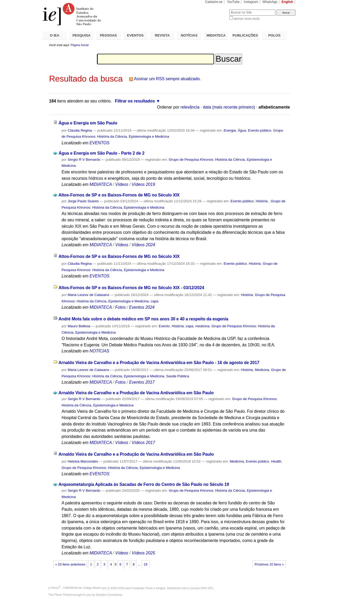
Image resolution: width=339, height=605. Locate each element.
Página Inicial (79, 45)
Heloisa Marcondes (83, 461)
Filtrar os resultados (135, 101)
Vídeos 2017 (143, 442)
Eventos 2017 (141, 382)
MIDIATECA (216, 35)
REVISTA (162, 35)
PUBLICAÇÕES (245, 35)
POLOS (274, 35)
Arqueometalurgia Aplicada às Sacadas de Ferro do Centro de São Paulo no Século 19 (144, 484)
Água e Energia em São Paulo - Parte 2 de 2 (101, 153)
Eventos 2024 (141, 307)
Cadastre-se (213, 2)
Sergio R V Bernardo (84, 160)
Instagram (251, 2)
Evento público (259, 130)
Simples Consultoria (109, 594)
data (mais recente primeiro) (229, 107)
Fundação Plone (142, 587)
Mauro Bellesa (79, 326)
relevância (190, 107)
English (287, 2)
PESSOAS (108, 35)
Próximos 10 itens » (269, 564)
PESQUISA (82, 35)
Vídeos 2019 (143, 184)
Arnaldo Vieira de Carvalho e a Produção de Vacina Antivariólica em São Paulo (136, 393)
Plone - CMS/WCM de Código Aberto (76, 587)
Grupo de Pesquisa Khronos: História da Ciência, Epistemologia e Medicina (120, 468)
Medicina (262, 370)
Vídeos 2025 (143, 553)
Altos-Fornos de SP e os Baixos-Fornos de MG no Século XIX (119, 195)
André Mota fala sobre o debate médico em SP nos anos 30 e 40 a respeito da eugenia (143, 319)
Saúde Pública (177, 376)
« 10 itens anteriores (70, 564)
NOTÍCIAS (189, 35)
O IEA (54, 35)
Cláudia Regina (80, 130)
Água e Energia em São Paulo (88, 123)
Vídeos (121, 184)
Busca (216, 9)
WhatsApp (269, 2)
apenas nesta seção (247, 18)
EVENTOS (135, 35)
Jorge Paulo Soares (83, 201)
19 (145, 564)
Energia (230, 130)
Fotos (120, 307)
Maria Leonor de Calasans (88, 295)
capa (154, 301)
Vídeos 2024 (143, 245)
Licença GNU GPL (201, 587)
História (262, 201)
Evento (164, 326)
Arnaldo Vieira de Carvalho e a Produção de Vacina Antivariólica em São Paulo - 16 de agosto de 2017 (159, 362)
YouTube (233, 2)
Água (242, 130)
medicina (202, 326)
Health (276, 461)
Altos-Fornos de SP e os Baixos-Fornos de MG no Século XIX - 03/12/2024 (131, 287)
